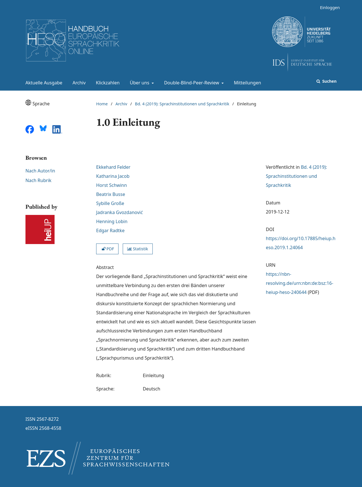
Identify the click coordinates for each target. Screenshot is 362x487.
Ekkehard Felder (113, 167)
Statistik (137, 248)
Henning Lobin (112, 221)
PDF (107, 248)
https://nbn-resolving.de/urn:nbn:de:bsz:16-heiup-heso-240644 (299, 283)
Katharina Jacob (113, 176)
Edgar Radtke (110, 230)
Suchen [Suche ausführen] (329, 81)
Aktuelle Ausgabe (42, 82)
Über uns (139, 82)
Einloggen (328, 7)
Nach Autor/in (40, 171)
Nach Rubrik (38, 180)
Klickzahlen (107, 82)
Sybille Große (110, 203)
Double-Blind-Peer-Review (191, 82)
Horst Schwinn (111, 185)
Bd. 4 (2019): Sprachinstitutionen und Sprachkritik (182, 103)
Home (102, 103)
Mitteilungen (246, 82)
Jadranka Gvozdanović (119, 212)
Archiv (78, 82)
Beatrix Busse (110, 194)
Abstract (105, 267)
